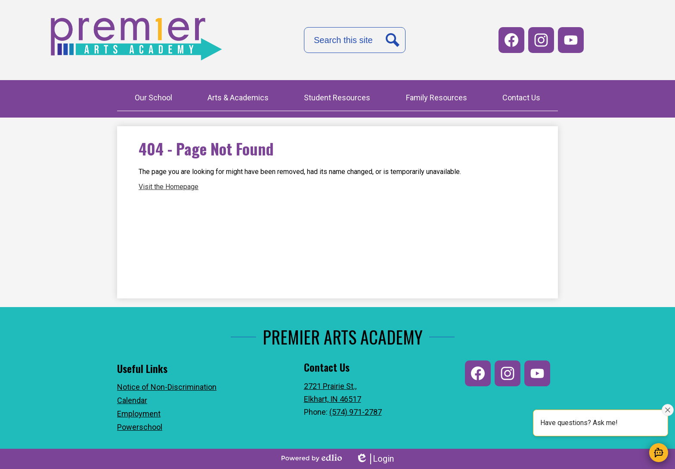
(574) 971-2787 (355, 411)
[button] (153, 99)
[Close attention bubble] (668, 410)
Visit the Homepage (168, 187)
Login (375, 458)
